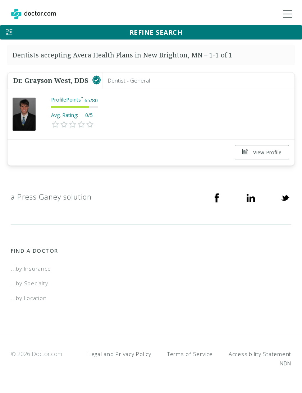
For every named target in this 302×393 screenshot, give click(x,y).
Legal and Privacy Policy (119, 353)
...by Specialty (29, 282)
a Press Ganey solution (51, 196)
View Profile (262, 152)
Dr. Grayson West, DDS (51, 80)
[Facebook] (216, 196)
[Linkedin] (251, 196)
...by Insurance (31, 268)
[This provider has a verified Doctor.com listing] (96, 80)
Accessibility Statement (260, 353)
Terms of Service (190, 353)
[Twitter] (285, 196)
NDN (285, 362)
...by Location (29, 297)
